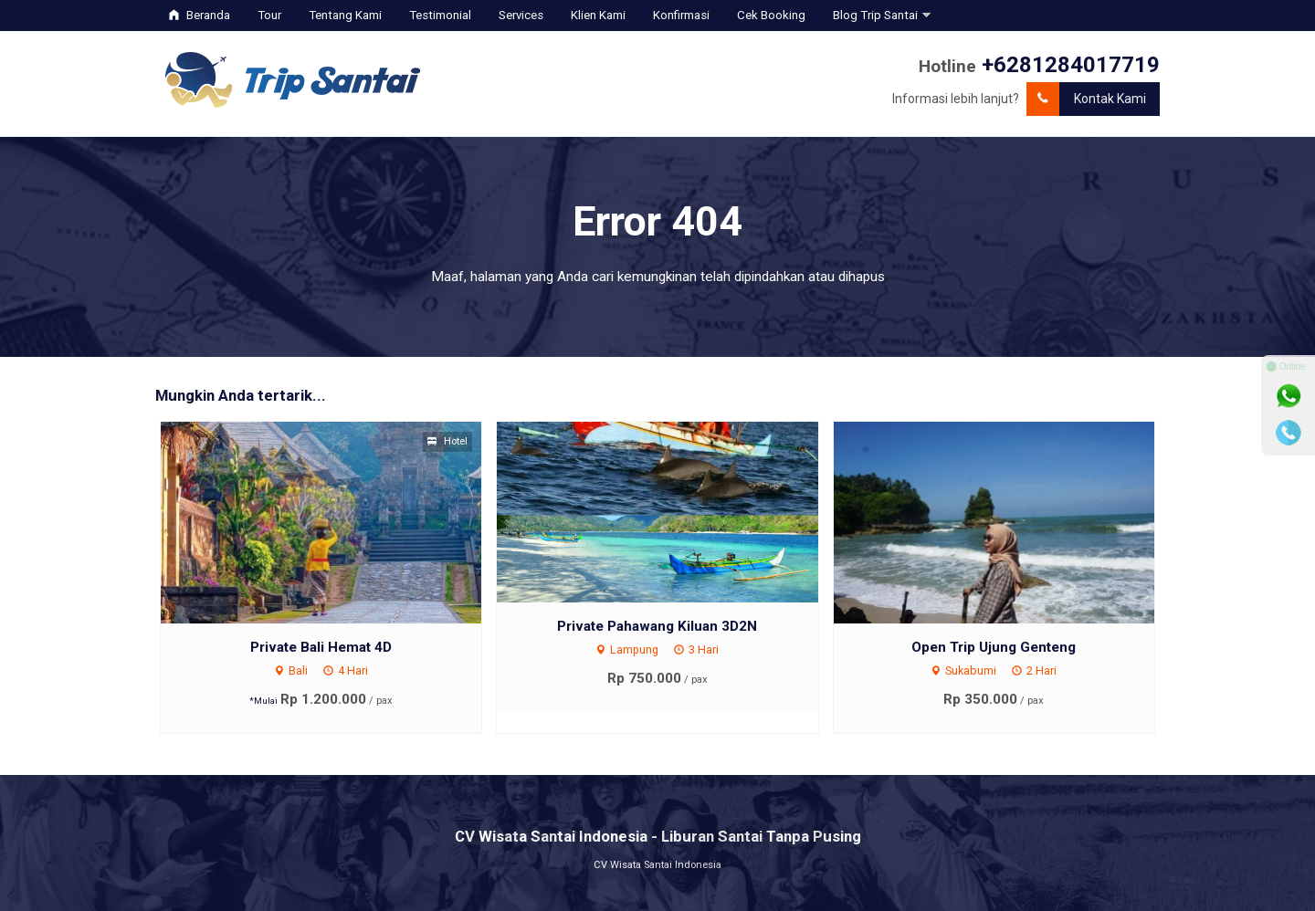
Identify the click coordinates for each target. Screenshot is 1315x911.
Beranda (199, 15)
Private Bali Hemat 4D (321, 647)
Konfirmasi (681, 15)
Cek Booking (771, 15)
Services (521, 15)
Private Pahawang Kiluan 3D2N (657, 626)
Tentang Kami (345, 15)
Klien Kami (598, 15)
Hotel (447, 441)
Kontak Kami (1086, 99)
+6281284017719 (1071, 65)
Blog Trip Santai (875, 15)
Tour (269, 15)
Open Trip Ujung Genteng (993, 647)
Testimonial (440, 15)
